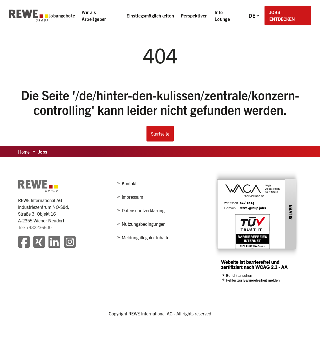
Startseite (160, 133)
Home (24, 151)
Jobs (42, 151)
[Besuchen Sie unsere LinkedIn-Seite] (54, 242)
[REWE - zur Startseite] (28, 15)
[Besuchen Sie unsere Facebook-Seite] (24, 242)
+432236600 (39, 227)
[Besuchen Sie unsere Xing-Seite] (39, 242)
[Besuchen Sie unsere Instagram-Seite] (70, 242)
